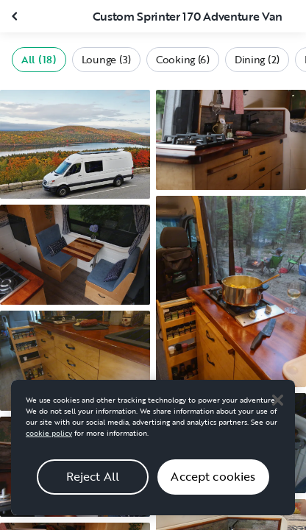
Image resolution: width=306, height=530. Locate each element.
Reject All (93, 483)
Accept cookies (213, 483)
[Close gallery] (16, 16)
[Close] (277, 406)
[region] (153, 453)
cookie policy (49, 439)
